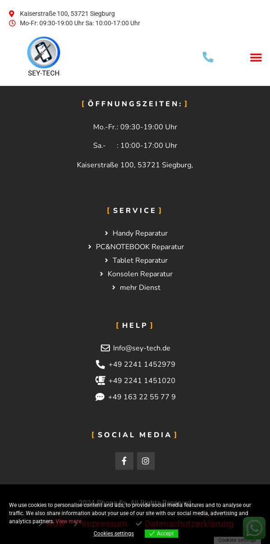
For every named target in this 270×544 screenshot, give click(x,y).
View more (68, 521)
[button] (255, 56)
